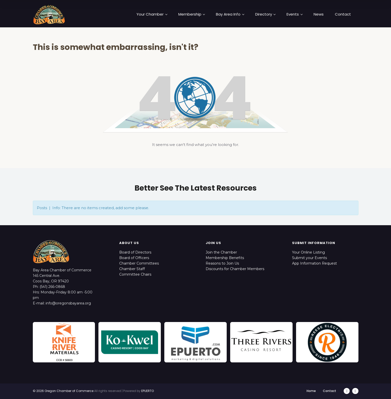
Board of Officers (134, 258)
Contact (343, 14)
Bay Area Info (230, 14)
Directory (265, 14)
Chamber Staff (132, 269)
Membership (191, 14)
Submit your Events (309, 258)
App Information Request (314, 263)
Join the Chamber (221, 252)
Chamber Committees (139, 263)
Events (294, 14)
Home (311, 391)
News (319, 14)
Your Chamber (152, 14)
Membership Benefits (225, 258)
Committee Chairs (135, 274)
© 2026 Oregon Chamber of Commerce (63, 391)
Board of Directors (135, 252)
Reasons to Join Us (222, 263)
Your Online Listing (308, 252)
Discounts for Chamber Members (235, 269)
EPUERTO (147, 391)
